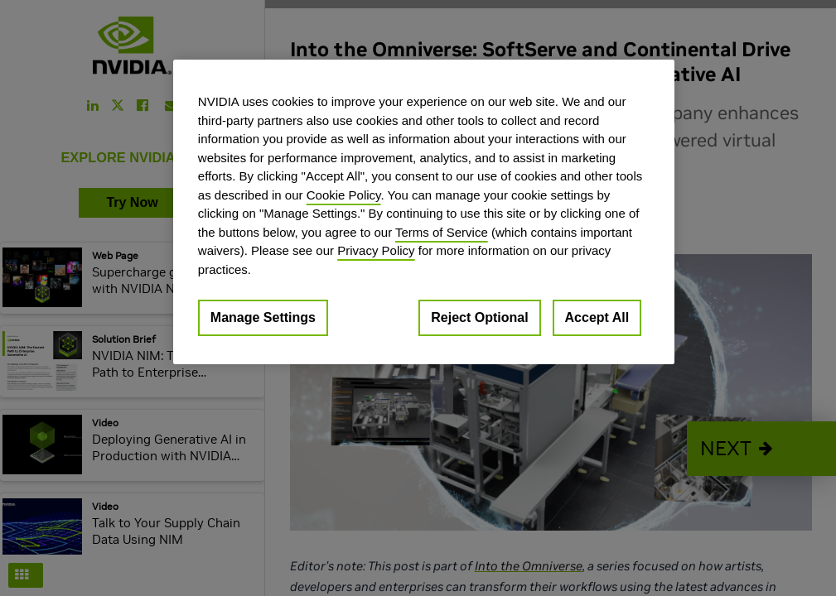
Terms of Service (441, 232)
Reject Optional (479, 317)
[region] (423, 212)
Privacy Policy (375, 250)
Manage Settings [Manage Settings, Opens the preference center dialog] (263, 317)
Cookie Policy (344, 195)
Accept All (597, 317)
